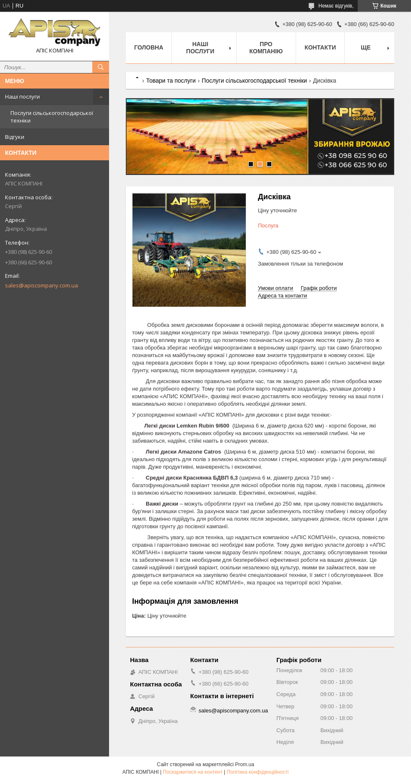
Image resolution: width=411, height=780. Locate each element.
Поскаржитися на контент (192, 772)
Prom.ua (244, 764)
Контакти (320, 47)
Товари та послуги (170, 80)
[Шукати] (100, 67)
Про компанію (266, 48)
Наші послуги (22, 96)
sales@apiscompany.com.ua (41, 285)
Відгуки (14, 137)
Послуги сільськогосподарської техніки (51, 116)
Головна (148, 47)
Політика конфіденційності (257, 772)
